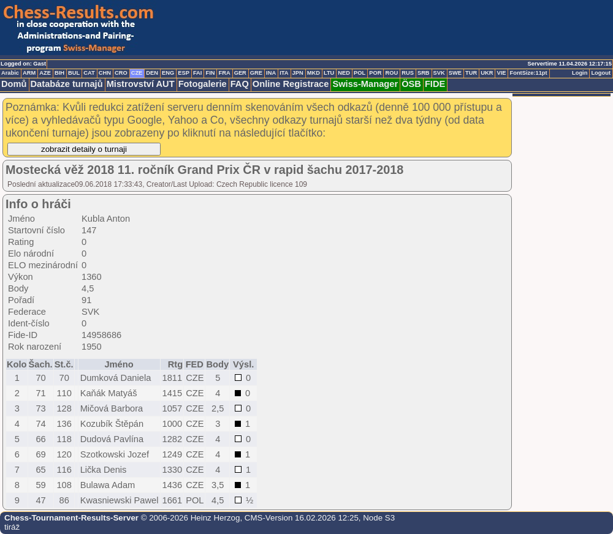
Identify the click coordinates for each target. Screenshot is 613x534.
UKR (487, 73)
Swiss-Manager (365, 84)
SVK (439, 73)
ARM (29, 73)
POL (359, 73)
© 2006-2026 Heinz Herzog (189, 517)
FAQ (239, 84)
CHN (105, 73)
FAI (197, 73)
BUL (74, 73)
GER (240, 73)
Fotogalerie (202, 84)
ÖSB (411, 84)
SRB (423, 73)
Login (579, 73)
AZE (45, 73)
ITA (284, 73)
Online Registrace (291, 84)
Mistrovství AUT (141, 84)
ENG (168, 73)
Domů (14, 84)
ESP (183, 73)
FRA (224, 73)
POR (375, 73)
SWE (455, 73)
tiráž (12, 527)
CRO (121, 73)
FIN (210, 73)
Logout (601, 73)
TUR (471, 73)
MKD (313, 73)
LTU (329, 73)
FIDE (435, 84)
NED (344, 73)
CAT (88, 73)
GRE (256, 73)
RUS (408, 73)
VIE (501, 73)
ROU (391, 73)
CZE (137, 73)
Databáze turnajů (67, 84)
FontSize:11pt (528, 73)
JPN (297, 73)
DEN (152, 73)
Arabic (10, 73)
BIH (59, 73)
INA (271, 73)
